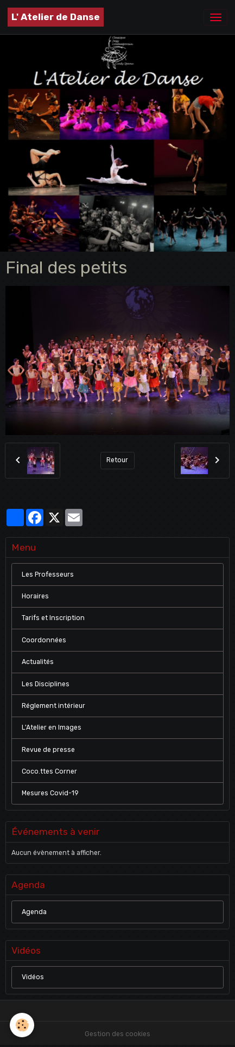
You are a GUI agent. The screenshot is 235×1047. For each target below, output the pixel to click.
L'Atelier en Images (51, 727)
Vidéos (33, 977)
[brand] (56, 17)
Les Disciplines (45, 684)
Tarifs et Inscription (53, 618)
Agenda (34, 912)
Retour (117, 460)
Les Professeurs (48, 574)
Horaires (35, 596)
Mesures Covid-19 (50, 793)
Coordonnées (44, 640)
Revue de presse (48, 750)
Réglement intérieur (53, 706)
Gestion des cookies (117, 1034)
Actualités (38, 662)
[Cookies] (22, 1025)
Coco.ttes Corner (49, 771)
